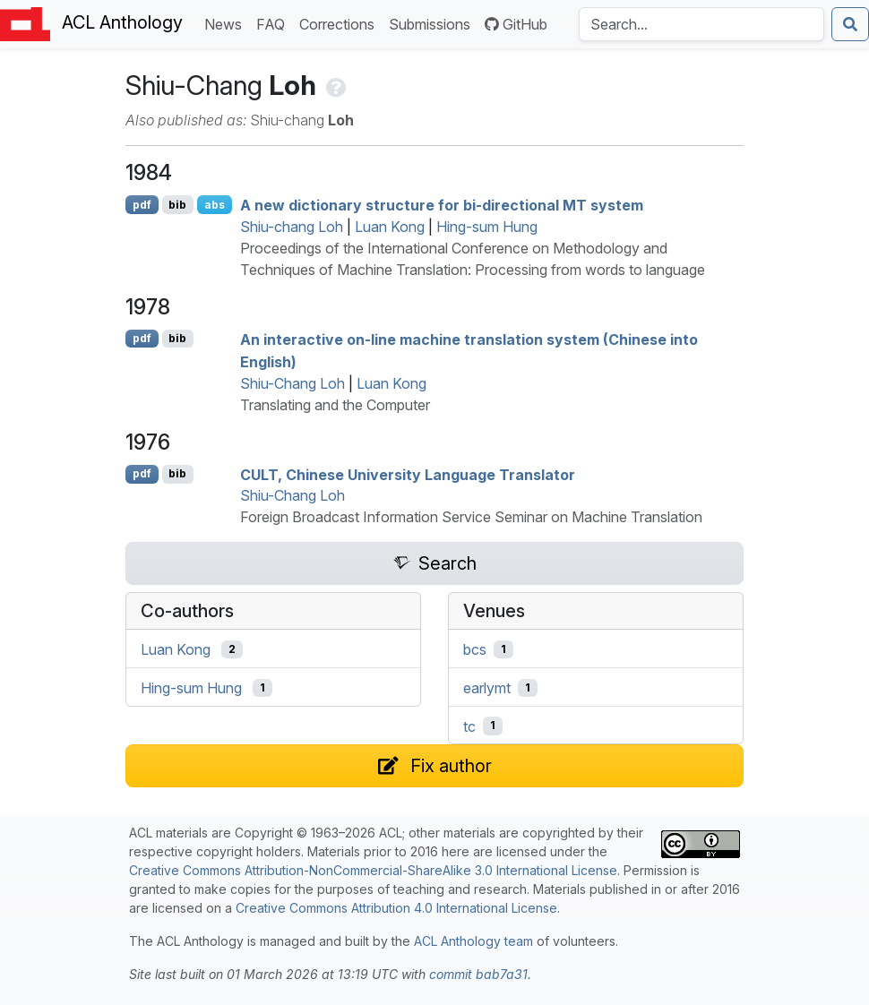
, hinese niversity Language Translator (407, 474)
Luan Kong (390, 227)
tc (469, 725)
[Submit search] (850, 24)
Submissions (433, 23)
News (226, 23)
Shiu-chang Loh (291, 227)
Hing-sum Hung (487, 227)
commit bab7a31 (478, 974)
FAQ (274, 23)
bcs (474, 649)
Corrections (340, 23)
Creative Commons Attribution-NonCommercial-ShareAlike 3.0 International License (373, 870)
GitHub (516, 24)
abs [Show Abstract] (214, 204)
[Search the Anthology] (701, 24)
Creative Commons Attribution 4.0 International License (396, 907)
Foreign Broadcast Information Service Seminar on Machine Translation (471, 517)
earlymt (487, 688)
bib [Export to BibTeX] (177, 204)
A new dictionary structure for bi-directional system (441, 205)
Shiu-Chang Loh (292, 383)
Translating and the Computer (335, 405)
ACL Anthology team (473, 941)
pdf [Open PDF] (142, 204)
